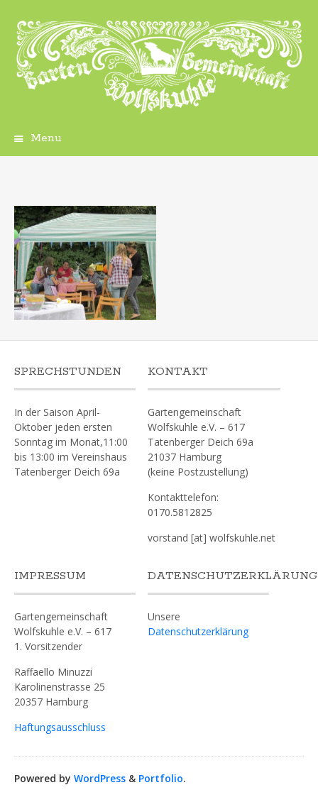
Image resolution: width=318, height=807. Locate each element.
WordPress (100, 778)
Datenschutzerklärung (198, 631)
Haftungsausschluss (60, 727)
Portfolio (160, 778)
